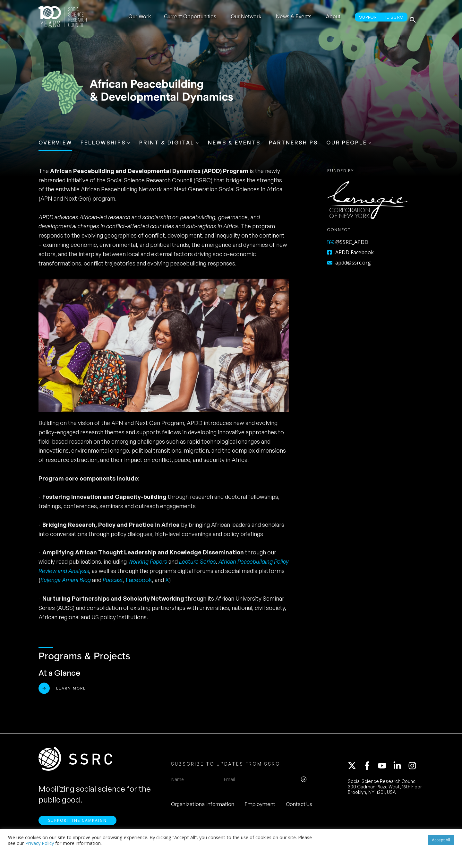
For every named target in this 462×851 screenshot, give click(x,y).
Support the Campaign (77, 825)
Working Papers (147, 561)
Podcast (113, 579)
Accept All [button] (441, 840)
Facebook (139, 579)
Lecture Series (197, 561)
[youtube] (385, 768)
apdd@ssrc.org (349, 262)
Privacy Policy (39, 843)
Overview (55, 142)
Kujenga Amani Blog (66, 579)
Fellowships (103, 142)
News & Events (234, 142)
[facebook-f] (370, 768)
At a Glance (59, 673)
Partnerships (293, 142)
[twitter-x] (355, 768)
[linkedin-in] (400, 768)
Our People (346, 142)
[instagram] (413, 768)
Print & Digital (166, 142)
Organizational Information (202, 806)
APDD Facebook (350, 252)
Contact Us (299, 806)
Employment (260, 806)
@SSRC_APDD (347, 242)
